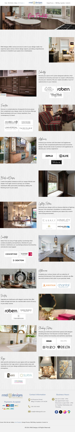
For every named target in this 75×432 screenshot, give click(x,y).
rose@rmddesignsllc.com (38, 411)
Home (6, 3)
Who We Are (11, 3)
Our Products (21, 3)
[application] (24, 3)
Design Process (51, 3)
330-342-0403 (35, 406)
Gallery (15, 3)
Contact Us (68, 3)
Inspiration (62, 3)
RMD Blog (57, 3)
